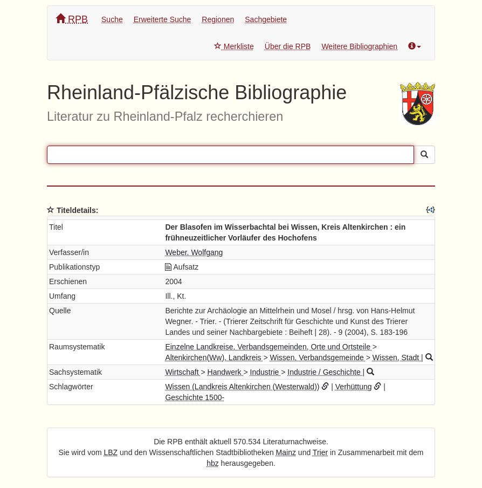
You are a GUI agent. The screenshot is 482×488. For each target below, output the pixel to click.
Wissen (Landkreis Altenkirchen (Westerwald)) (242, 386)
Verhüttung (353, 386)
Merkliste (234, 46)
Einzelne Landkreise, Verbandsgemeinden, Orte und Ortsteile (268, 346)
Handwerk (226, 372)
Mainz (286, 452)
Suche (112, 19)
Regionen (218, 19)
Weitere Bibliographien (359, 46)
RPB (72, 19)
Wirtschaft (183, 372)
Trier (320, 452)
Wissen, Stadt (397, 357)
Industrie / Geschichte (324, 372)
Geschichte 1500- (194, 397)
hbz (212, 463)
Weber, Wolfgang (194, 252)
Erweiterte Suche (162, 19)
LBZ (111, 452)
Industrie (265, 372)
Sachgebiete (266, 19)
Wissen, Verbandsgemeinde (318, 357)
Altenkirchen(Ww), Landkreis (214, 357)
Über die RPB (288, 46)
